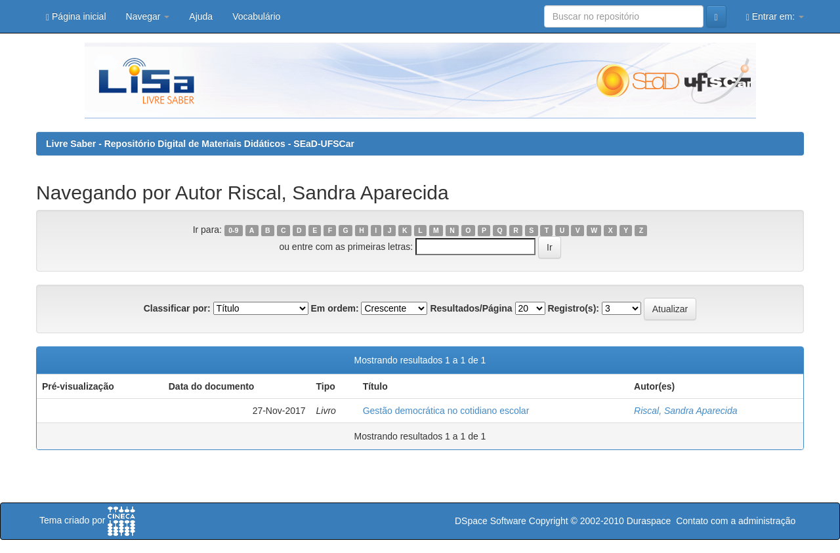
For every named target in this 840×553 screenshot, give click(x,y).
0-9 (233, 230)
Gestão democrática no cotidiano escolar (446, 410)
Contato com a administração (735, 521)
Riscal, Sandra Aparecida (685, 410)
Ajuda (201, 16)
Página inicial (76, 16)
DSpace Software (490, 521)
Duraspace (649, 521)
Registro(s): (573, 308)
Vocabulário (256, 16)
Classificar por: (177, 308)
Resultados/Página (471, 308)
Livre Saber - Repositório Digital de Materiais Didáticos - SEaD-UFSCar (200, 143)
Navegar (148, 16)
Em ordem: (334, 308)
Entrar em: (775, 16)
